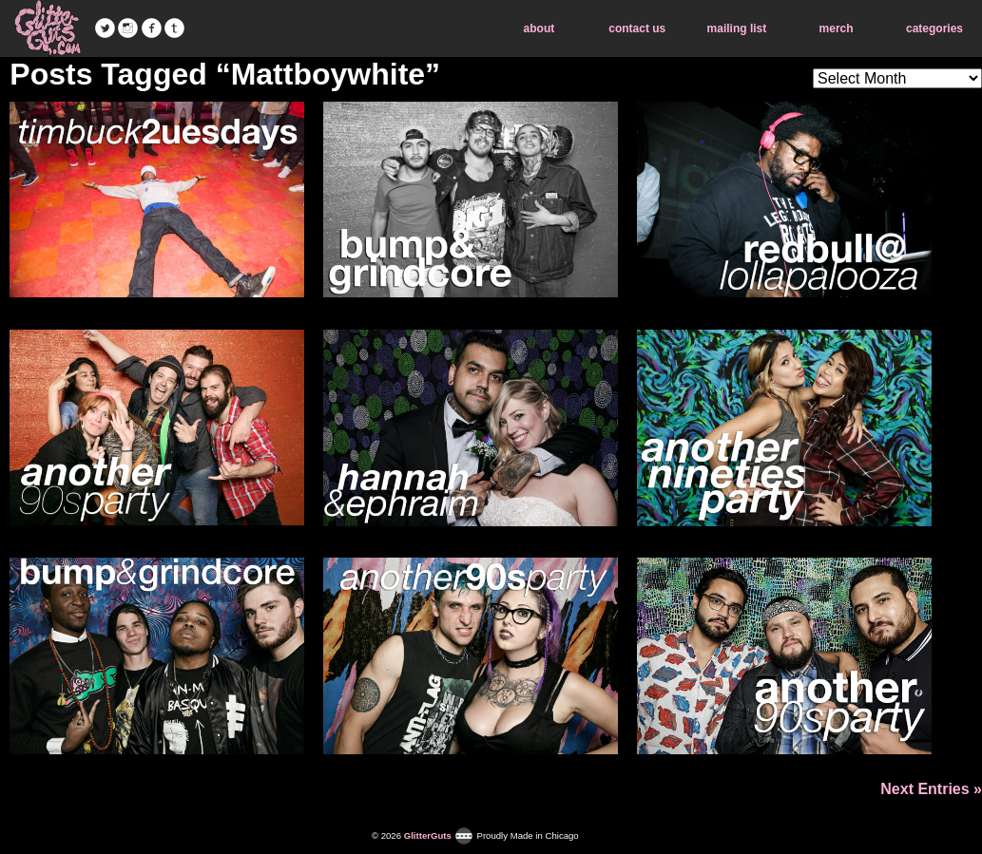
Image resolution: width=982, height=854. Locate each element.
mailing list (737, 28)
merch (836, 28)
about (539, 28)
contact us (636, 28)
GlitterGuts (47, 28)
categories (934, 28)
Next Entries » (931, 789)
